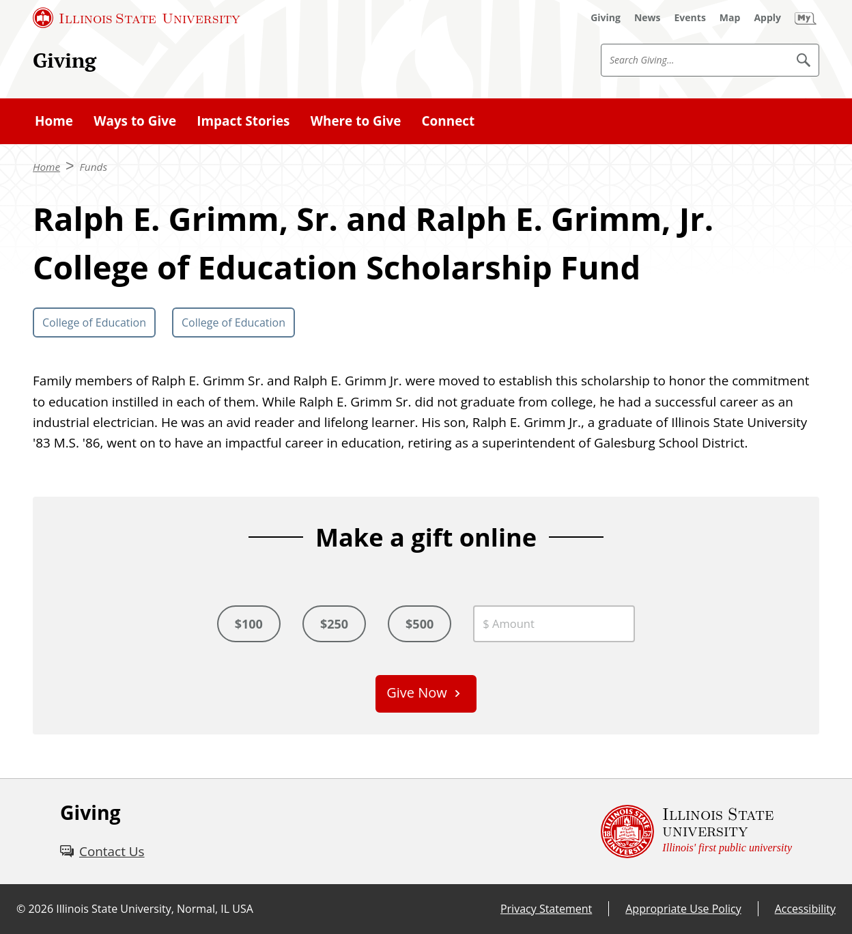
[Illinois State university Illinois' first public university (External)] (696, 831)
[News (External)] (647, 18)
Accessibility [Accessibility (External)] (805, 908)
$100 (249, 624)
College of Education (94, 322)
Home (54, 121)
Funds (94, 167)
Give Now (416, 692)
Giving (64, 59)
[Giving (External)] (605, 18)
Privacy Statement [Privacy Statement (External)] (546, 908)
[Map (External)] (730, 18)
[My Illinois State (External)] (805, 18)
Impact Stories (243, 121)
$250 (334, 624)
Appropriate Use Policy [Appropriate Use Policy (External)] (683, 908)
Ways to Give (135, 121)
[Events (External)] (690, 18)
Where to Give (356, 121)
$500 (420, 624)
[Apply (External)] (767, 18)
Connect (448, 121)
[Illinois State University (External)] (136, 18)
